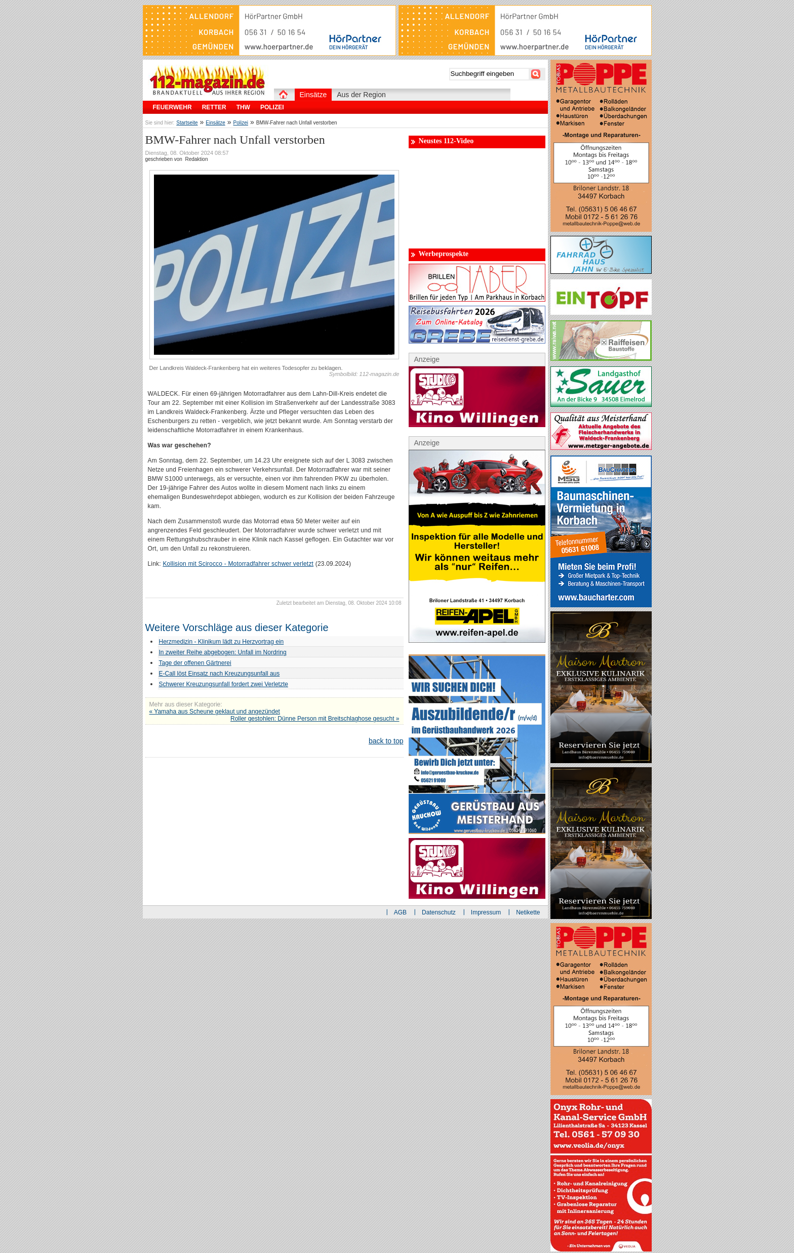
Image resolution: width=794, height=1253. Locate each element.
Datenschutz (439, 912)
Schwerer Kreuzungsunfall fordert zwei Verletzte (223, 684)
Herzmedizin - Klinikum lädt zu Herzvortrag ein (221, 641)
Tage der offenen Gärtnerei (195, 662)
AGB (400, 912)
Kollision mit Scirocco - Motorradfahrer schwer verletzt (238, 563)
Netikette (528, 912)
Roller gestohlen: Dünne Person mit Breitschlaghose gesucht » (315, 718)
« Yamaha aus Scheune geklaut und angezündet (214, 711)
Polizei (240, 123)
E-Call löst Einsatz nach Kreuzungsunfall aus (219, 673)
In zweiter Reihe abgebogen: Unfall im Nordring (223, 652)
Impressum (486, 912)
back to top (386, 741)
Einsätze (215, 123)
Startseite (186, 123)
